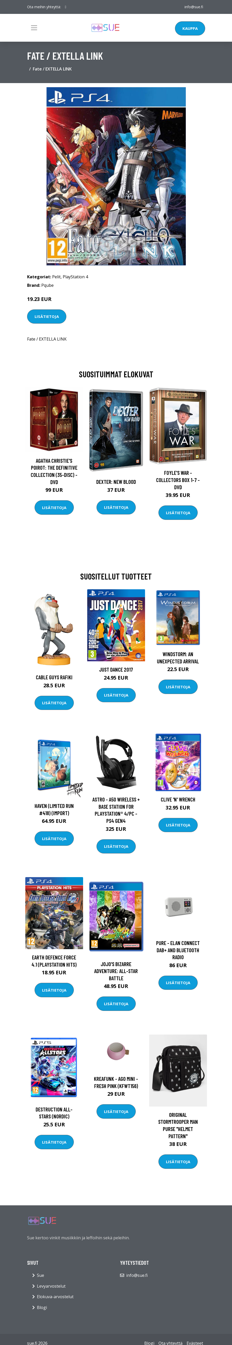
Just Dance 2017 (116, 669)
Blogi (42, 1307)
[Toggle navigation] (34, 28)
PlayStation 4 (75, 277)
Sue (40, 1275)
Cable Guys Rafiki (54, 677)
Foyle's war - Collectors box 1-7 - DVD (178, 479)
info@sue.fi (194, 6)
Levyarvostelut (51, 1286)
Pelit (56, 277)
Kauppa (190, 28)
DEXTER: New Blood (116, 481)
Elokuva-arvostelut (55, 1296)
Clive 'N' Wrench (178, 799)
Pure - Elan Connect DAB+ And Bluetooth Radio (178, 950)
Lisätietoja (47, 316)
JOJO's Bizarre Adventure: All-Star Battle (116, 971)
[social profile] (65, 7)
